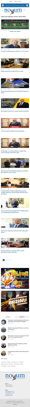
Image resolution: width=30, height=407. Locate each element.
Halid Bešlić (13, 366)
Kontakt (11, 1)
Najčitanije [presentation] (22, 316)
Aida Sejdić (21, 362)
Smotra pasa (3, 366)
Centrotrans (3, 362)
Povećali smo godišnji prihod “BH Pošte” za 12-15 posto (14, 51)
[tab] (8, 317)
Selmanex (9, 362)
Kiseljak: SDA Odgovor (15, 31)
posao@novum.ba (9, 395)
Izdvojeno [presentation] (8, 316)
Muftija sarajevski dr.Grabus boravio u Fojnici (12, 71)
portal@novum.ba (9, 394)
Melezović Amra (4, 364)
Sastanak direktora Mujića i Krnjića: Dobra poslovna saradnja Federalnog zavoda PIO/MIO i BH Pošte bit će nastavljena (14, 192)
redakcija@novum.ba (9, 391)
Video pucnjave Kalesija (18, 364)
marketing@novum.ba (9, 392)
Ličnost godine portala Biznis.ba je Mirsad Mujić (12, 131)
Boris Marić (11, 364)
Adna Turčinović (15, 362)
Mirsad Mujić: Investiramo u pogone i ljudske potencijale (15, 111)
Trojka (8, 366)
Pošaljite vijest (17, 1)
